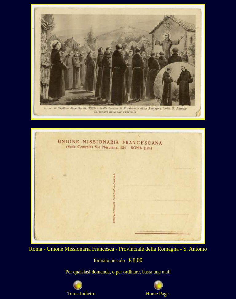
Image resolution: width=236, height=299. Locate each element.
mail (166, 271)
